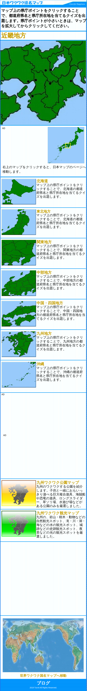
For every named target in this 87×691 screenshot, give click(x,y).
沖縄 (40, 364)
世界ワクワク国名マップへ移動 (43, 675)
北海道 (42, 181)
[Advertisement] (21, 146)
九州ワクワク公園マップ (58, 483)
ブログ (43, 683)
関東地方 (44, 242)
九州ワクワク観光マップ (58, 513)
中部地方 (44, 272)
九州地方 (44, 333)
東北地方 (44, 211)
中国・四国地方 (50, 303)
